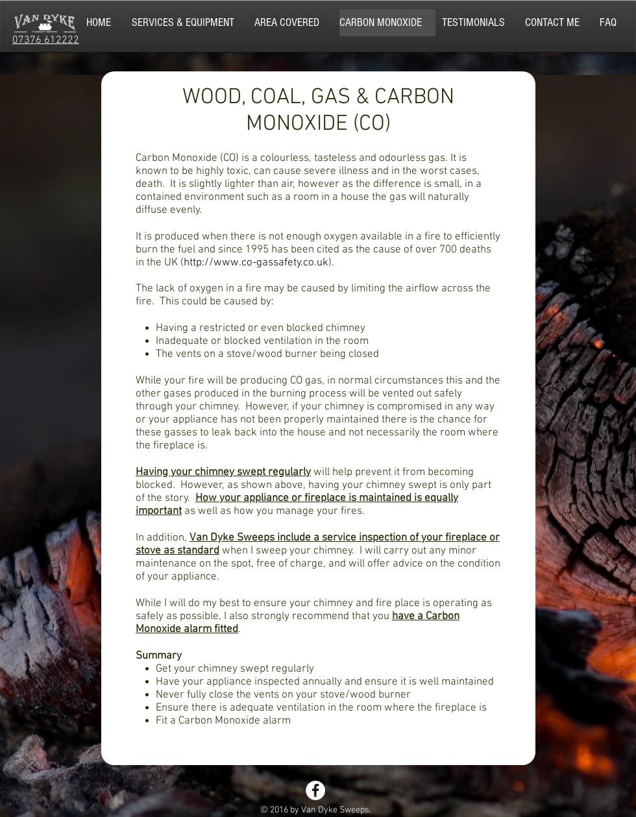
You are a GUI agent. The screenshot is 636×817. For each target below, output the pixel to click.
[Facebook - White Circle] (315, 790)
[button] (190, 22)
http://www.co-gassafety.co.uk (256, 262)
